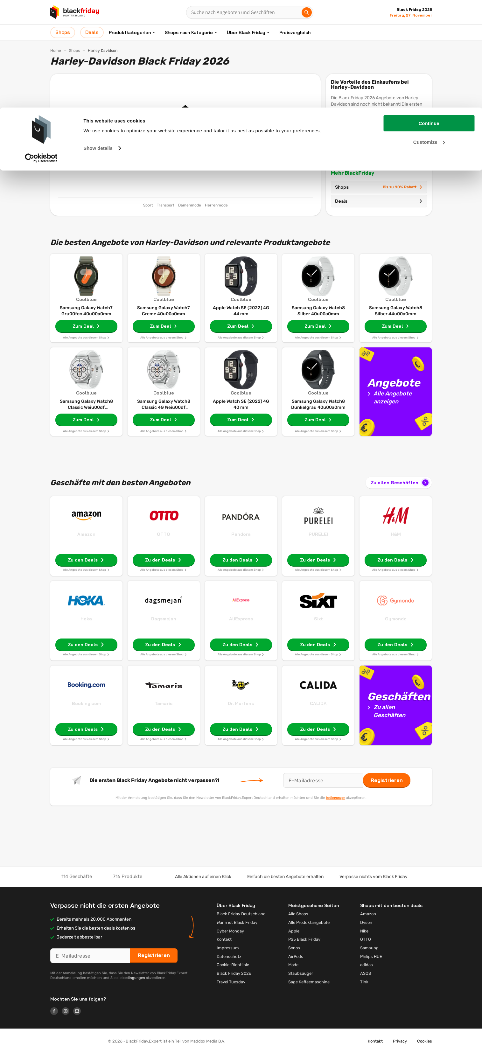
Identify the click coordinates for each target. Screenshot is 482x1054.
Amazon (86, 534)
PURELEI (318, 534)
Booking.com (86, 703)
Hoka (86, 619)
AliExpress (241, 619)
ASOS (365, 973)
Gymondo (396, 619)
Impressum (228, 948)
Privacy (400, 1041)
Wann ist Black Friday (237, 922)
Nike (364, 931)
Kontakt (224, 939)
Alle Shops (298, 913)
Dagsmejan (163, 619)
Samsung (369, 948)
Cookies (424, 1041)
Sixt (318, 619)
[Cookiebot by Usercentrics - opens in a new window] (41, 50)
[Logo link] (56, 1012)
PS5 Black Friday (304, 939)
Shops (379, 187)
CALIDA (318, 703)
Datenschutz (229, 956)
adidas (366, 964)
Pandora (241, 534)
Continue (429, 15)
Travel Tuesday (231, 982)
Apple (293, 931)
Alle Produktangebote (309, 922)
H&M (396, 534)
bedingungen (335, 797)
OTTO (163, 534)
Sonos (294, 948)
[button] (74, 1041)
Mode (293, 964)
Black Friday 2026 (234, 973)
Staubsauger (300, 973)
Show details (98, 40)
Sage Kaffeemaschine (309, 982)
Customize (429, 34)
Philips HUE (371, 956)
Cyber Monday (230, 931)
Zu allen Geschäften (400, 482)
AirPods (295, 956)
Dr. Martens (241, 703)
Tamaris (163, 703)
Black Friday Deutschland (241, 913)
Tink (364, 982)
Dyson (366, 922)
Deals (379, 201)
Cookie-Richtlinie (233, 964)
